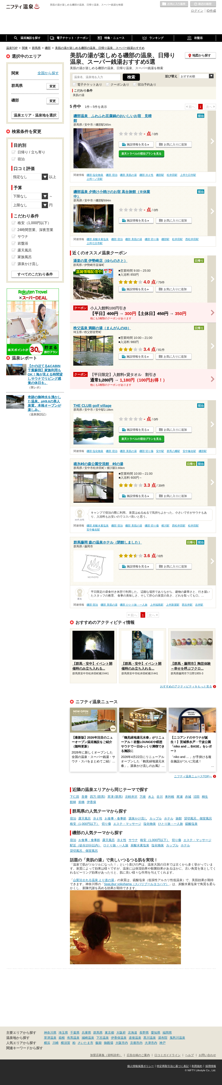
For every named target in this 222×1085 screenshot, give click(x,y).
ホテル (168, 818)
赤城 (188, 796)
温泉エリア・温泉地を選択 (35, 115)
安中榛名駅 (189, 451)
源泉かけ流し (138, 818)
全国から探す (48, 73)
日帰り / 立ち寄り (31, 152)
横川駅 (165, 525)
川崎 (55, 1043)
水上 (151, 796)
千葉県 (74, 1032)
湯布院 (162, 1037)
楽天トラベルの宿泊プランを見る (141, 153)
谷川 (160, 796)
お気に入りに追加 (175, 144)
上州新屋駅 (172, 604)
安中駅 (160, 451)
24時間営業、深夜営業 (36, 230)
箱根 (62, 1037)
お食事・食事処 (115, 818)
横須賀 (65, 1043)
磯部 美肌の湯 (128, 175)
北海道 (132, 1032)
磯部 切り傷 (152, 239)
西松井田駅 (192, 239)
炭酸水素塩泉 (140, 845)
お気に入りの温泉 (174, 4)
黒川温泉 (149, 1037)
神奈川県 (50, 1032)
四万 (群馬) (97, 796)
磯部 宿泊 (111, 175)
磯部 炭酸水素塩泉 (98, 239)
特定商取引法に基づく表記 (173, 1066)
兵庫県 (86, 1032)
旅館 (179, 818)
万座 (143, 796)
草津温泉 (50, 1037)
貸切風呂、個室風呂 (198, 818)
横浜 (47, 1043)
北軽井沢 (131, 796)
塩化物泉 (149, 824)
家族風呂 (25, 257)
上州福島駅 (156, 604)
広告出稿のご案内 (138, 1055)
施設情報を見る (137, 144)
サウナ (133, 840)
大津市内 (151, 1043)
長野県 (144, 1032)
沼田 (196, 796)
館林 (73, 802)
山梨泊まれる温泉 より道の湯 (93, 880)
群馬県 (98, 1032)
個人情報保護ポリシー (140, 1066)
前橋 (81, 802)
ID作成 (211, 10)
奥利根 (169, 796)
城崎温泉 (88, 1037)
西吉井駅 (187, 604)
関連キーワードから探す (24, 1048)
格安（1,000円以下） (84, 824)
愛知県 (155, 1032)
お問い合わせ (207, 1055)
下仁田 (74, 796)
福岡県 (167, 1032)
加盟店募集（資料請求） (106, 1055)
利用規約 (197, 1066)
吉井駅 (199, 604)
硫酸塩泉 (191, 824)
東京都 (109, 1032)
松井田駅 (172, 175)
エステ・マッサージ (127, 824)
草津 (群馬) (115, 796)
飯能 (98, 1043)
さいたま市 (85, 1043)
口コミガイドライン (167, 1055)
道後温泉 (135, 1037)
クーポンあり (120, 84)
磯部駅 (160, 175)
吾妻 (84, 796)
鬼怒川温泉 (177, 1037)
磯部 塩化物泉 (95, 175)
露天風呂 (84, 818)
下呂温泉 (102, 1037)
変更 (53, 86)
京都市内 (136, 1043)
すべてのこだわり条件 (35, 274)
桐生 (205, 796)
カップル (155, 818)
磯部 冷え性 (146, 175)
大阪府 (121, 1032)
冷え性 (97, 818)
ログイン (197, 10)
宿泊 (73, 818)
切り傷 (106, 824)
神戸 (162, 1043)
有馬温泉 (73, 1037)
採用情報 (210, 1066)
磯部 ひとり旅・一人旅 (133, 604)
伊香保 (91, 802)
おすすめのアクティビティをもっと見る (186, 686)
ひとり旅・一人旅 (170, 824)
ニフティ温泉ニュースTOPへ (193, 776)
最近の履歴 (203, 4)
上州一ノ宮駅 (95, 179)
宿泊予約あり (147, 84)
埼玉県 (63, 1032)
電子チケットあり (89, 84)
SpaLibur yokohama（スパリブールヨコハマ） (136, 884)
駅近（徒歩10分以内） (85, 845)
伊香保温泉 (119, 1037)
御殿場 (108, 1043)
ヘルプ (189, 1055)
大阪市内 (121, 1043)
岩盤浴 (23, 243)
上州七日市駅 (188, 175)
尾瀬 (179, 796)
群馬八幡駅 (173, 451)
